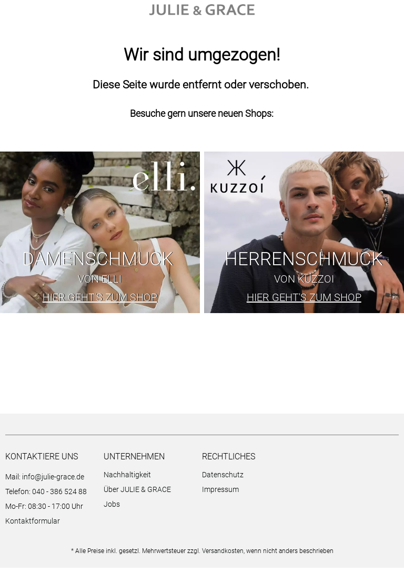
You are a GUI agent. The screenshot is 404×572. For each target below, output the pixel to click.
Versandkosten (223, 555)
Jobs (112, 508)
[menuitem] (150, 480)
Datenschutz (223, 479)
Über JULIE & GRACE (137, 493)
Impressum (220, 493)
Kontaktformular (32, 525)
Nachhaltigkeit (127, 479)
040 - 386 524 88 (59, 495)
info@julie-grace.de (53, 481)
